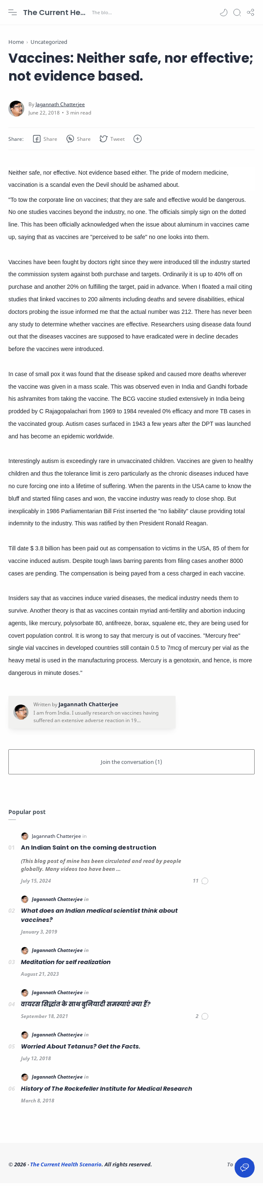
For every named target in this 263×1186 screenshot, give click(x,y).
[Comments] (201, 884)
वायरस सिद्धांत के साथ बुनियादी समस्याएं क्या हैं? (86, 1007)
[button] (224, 12)
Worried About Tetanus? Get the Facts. (80, 1049)
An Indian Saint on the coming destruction (88, 851)
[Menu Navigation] (12, 12)
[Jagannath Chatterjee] (60, 107)
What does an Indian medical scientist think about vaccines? (99, 918)
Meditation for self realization (66, 965)
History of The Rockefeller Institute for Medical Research (106, 1091)
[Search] (237, 12)
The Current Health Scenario (56, 12)
